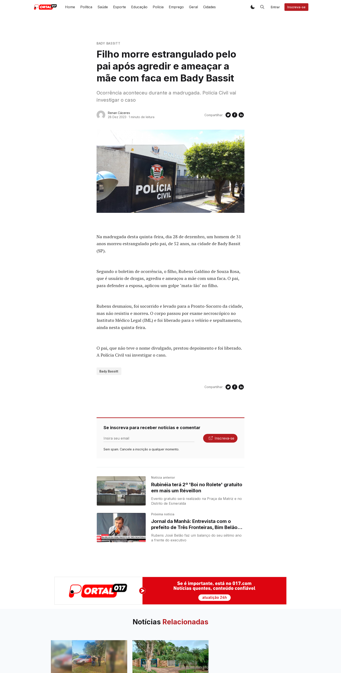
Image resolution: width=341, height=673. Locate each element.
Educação (139, 7)
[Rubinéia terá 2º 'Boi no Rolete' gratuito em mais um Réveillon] (121, 491)
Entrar (275, 7)
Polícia (158, 7)
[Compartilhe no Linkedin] (241, 115)
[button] (253, 7)
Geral (193, 7)
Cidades (209, 7)
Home (70, 7)
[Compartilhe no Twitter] (228, 115)
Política (86, 7)
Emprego (176, 7)
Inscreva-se (296, 7)
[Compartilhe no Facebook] (234, 115)
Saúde (102, 7)
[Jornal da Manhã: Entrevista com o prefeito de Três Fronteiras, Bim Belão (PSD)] (121, 527)
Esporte (119, 7)
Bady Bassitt (108, 43)
